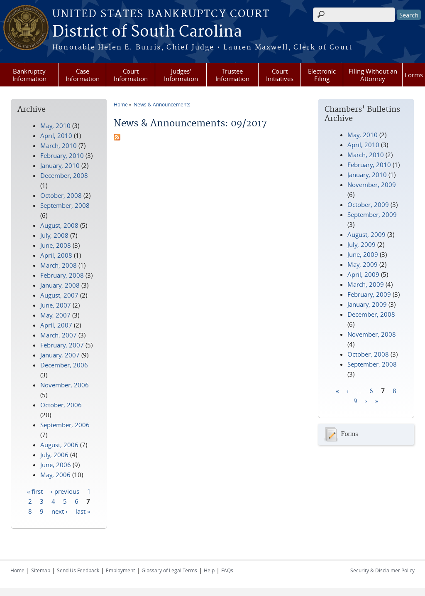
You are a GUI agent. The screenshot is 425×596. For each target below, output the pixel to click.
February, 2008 (62, 275)
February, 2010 (369, 164)
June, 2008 (55, 245)
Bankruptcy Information (29, 75)
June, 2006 (55, 465)
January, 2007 (60, 355)
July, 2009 (361, 244)
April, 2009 (363, 274)
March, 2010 (365, 154)
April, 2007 (56, 325)
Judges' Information (181, 75)
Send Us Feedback (78, 570)
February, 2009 (369, 294)
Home (121, 104)
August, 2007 (59, 295)
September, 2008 (372, 364)
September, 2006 (65, 425)
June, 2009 (362, 254)
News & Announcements (162, 104)
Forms (414, 75)
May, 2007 (55, 315)
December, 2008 (371, 314)
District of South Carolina (147, 32)
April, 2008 (56, 255)
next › (59, 511)
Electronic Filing (322, 75)
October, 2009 (368, 204)
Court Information (131, 75)
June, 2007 (55, 305)
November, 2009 (371, 184)
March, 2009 (365, 284)
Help (209, 570)
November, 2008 (371, 334)
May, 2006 (55, 474)
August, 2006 (59, 445)
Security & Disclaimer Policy (382, 570)
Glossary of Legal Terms (169, 570)
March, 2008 (58, 265)
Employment (120, 570)
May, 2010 (362, 135)
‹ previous (65, 491)
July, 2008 (54, 235)
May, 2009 (362, 264)
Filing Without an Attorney (373, 75)
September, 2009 (372, 214)
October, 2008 (368, 354)
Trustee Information (232, 75)
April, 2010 (363, 144)
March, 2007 (58, 335)
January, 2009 (367, 304)
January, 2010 (367, 174)
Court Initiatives (279, 75)
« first (35, 491)
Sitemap (40, 570)
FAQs (227, 570)
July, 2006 (54, 455)
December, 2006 (64, 365)
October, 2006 (61, 405)
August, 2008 (59, 225)
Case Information (83, 75)
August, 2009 (366, 234)
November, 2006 (64, 385)
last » (83, 511)
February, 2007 (62, 345)
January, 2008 (60, 285)
